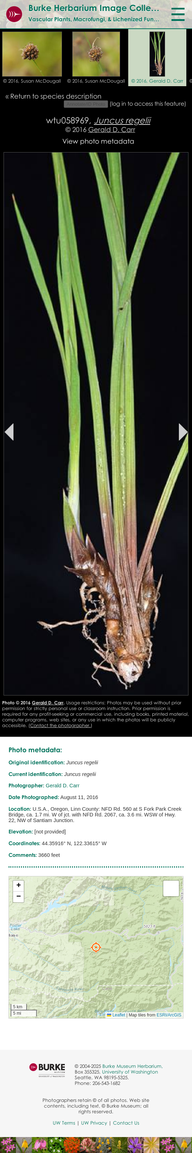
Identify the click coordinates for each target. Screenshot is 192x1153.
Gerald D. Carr (111, 129)
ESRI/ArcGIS (169, 1015)
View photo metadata (98, 141)
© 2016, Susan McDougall (32, 81)
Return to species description (55, 96)
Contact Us (126, 1123)
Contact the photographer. (60, 725)
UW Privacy (94, 1123)
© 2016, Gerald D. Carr (157, 81)
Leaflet (116, 1015)
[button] (96, 947)
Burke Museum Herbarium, (132, 1066)
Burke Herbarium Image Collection (99, 7)
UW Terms (64, 1123)
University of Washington (130, 1072)
